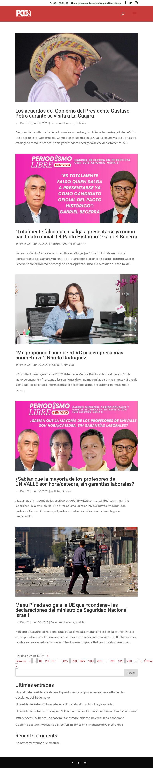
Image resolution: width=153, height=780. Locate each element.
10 (40, 661)
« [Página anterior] (30, 661)
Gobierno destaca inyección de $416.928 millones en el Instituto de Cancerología (69, 724)
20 (47, 661)
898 (74, 661)
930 (129, 661)
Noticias (80, 123)
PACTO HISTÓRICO (74, 243)
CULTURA (56, 364)
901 (99, 661)
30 (53, 661)
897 (65, 661)
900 (91, 661)
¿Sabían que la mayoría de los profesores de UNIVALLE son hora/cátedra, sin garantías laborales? (74, 481)
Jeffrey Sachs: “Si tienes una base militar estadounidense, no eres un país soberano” (70, 717)
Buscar (131, 672)
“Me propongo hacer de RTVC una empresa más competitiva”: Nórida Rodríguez (69, 355)
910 (112, 661)
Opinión (67, 491)
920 (120, 661)
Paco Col (25, 123)
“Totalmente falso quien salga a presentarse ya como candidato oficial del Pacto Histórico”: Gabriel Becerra (76, 234)
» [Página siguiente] (140, 661)
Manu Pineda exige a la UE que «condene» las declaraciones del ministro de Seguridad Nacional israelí (71, 610)
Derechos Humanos (62, 123)
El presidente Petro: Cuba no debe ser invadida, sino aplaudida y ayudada (63, 704)
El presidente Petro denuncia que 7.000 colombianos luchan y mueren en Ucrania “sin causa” (76, 711)
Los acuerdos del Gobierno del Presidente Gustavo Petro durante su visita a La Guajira (72, 113)
